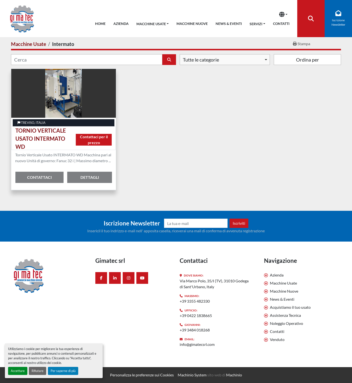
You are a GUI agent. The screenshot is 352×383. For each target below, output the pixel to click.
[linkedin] (115, 278)
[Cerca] (86, 59)
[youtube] (142, 278)
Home (100, 23)
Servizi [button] (256, 24)
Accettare (18, 371)
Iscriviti (239, 223)
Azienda (121, 23)
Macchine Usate (151, 24)
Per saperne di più (63, 371)
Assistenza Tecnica (285, 315)
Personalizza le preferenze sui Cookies (142, 374)
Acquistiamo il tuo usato (290, 307)
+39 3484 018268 (195, 330)
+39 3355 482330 (195, 301)
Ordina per (307, 60)
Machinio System (192, 374)
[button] (152, 22)
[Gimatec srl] (49, 275)
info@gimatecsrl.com (197, 344)
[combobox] (225, 59)
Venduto (277, 339)
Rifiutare (38, 371)
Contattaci (39, 177)
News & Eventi (229, 23)
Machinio (234, 374)
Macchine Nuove (192, 23)
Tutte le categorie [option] (201, 60)
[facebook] (101, 278)
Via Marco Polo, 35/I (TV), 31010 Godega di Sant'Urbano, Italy (214, 283)
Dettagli (89, 177)
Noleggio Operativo (286, 323)
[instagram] (128, 278)
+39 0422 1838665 (196, 315)
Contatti (281, 23)
